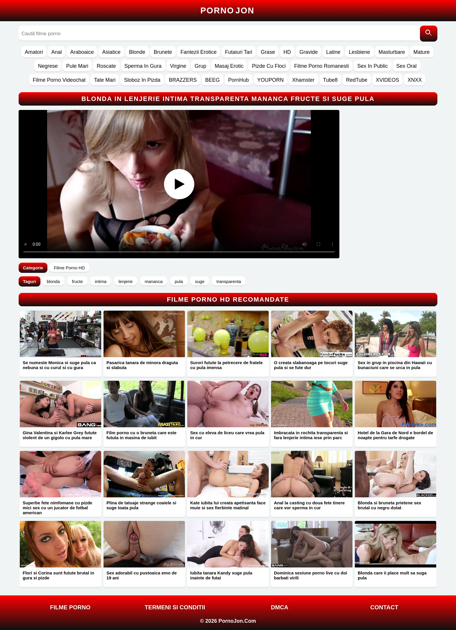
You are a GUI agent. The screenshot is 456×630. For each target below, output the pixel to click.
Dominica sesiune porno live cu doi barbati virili (310, 575)
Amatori (34, 52)
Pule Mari (77, 66)
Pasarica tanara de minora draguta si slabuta (142, 365)
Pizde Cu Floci (269, 66)
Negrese (48, 66)
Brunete (163, 52)
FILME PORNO (70, 607)
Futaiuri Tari (238, 52)
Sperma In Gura (143, 66)
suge (199, 281)
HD (287, 52)
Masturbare (392, 52)
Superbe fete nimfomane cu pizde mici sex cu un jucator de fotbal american (57, 507)
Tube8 (330, 80)
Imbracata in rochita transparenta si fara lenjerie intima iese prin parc (311, 435)
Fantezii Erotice (199, 52)
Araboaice (82, 52)
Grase (268, 52)
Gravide (308, 52)
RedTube (356, 80)
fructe (77, 281)
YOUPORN (270, 80)
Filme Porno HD (69, 267)
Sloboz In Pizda (142, 80)
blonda (53, 281)
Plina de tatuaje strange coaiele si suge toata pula (141, 505)
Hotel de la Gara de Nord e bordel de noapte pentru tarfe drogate (395, 435)
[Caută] (428, 34)
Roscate (106, 66)
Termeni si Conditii (175, 607)
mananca (154, 281)
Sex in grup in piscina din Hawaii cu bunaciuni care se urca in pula (395, 365)
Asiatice (111, 52)
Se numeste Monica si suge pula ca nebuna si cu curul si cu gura (59, 365)
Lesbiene (359, 52)
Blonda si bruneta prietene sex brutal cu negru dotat (389, 505)
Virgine (178, 66)
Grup (200, 66)
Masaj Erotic (229, 66)
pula (179, 281)
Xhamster (303, 80)
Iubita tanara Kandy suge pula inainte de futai (221, 575)
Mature (422, 52)
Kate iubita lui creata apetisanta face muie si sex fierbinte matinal (228, 505)
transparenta (228, 281)
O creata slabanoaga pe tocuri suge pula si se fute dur (311, 365)
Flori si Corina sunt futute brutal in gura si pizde (58, 575)
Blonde (137, 52)
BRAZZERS (183, 80)
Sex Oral (406, 66)
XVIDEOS (387, 80)
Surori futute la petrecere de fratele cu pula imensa (226, 365)
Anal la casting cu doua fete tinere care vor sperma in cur (309, 505)
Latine (333, 52)
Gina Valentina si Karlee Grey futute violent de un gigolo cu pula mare (60, 435)
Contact (384, 607)
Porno (227, 10)
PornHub (238, 80)
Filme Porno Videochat (59, 80)
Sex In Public (372, 66)
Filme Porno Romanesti (321, 66)
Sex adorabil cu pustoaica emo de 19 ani (141, 575)
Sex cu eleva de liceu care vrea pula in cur (227, 435)
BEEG (212, 80)
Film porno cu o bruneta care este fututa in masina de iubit (141, 435)
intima (100, 281)
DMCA (279, 607)
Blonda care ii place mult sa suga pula (392, 575)
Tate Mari (104, 80)
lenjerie (126, 281)
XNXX (414, 80)
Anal (56, 52)
